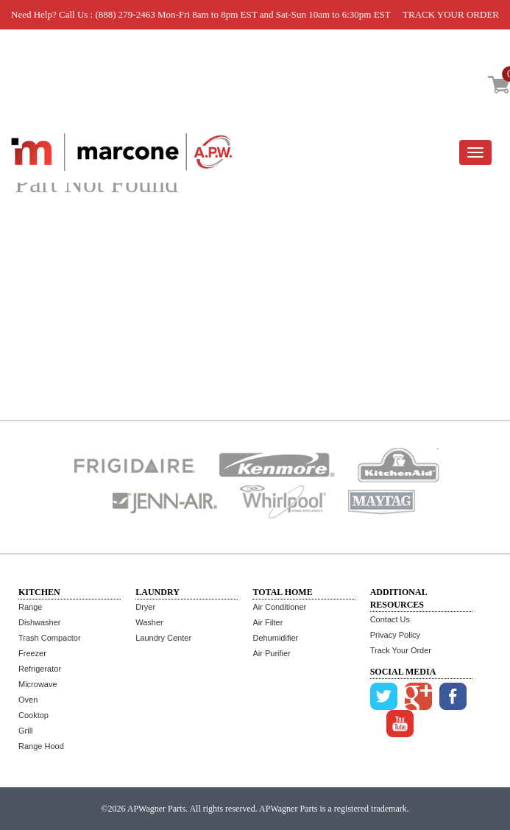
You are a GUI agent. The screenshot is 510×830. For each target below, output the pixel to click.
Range (30, 606)
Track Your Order (400, 650)
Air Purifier (271, 653)
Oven (28, 699)
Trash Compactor (49, 637)
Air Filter (267, 622)
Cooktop (33, 715)
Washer (149, 622)
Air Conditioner (279, 606)
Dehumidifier (275, 637)
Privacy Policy (395, 634)
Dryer (145, 606)
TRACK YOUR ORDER (451, 14)
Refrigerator (39, 668)
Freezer (32, 653)
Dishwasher (39, 622)
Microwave (37, 684)
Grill (25, 730)
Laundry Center (163, 637)
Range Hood (41, 746)
